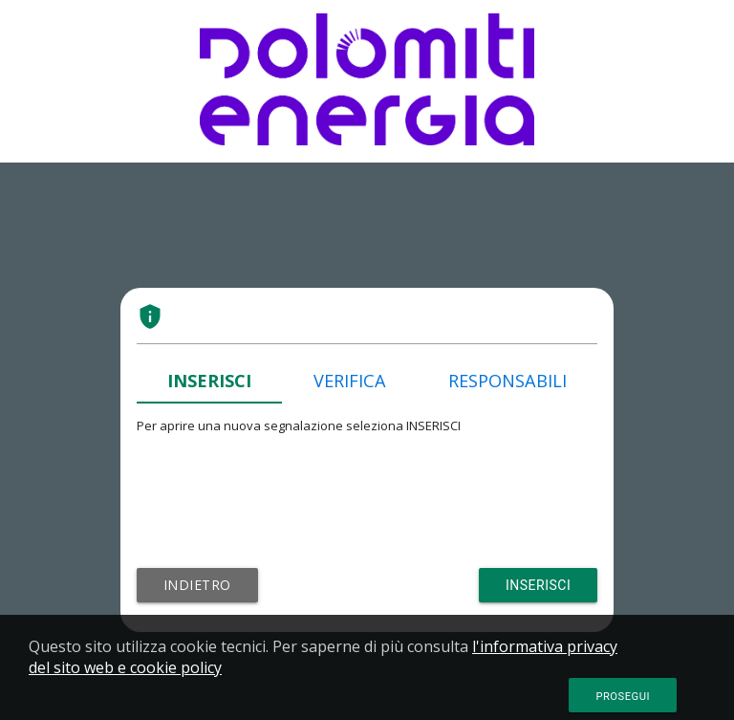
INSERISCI (209, 380)
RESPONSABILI (507, 380)
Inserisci (538, 585)
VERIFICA (349, 380)
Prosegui (622, 696)
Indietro (197, 585)
